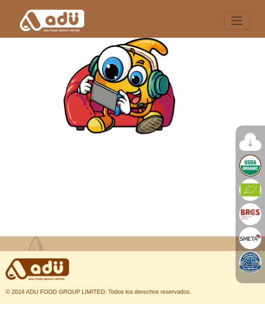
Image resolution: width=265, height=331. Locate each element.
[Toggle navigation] (237, 20)
